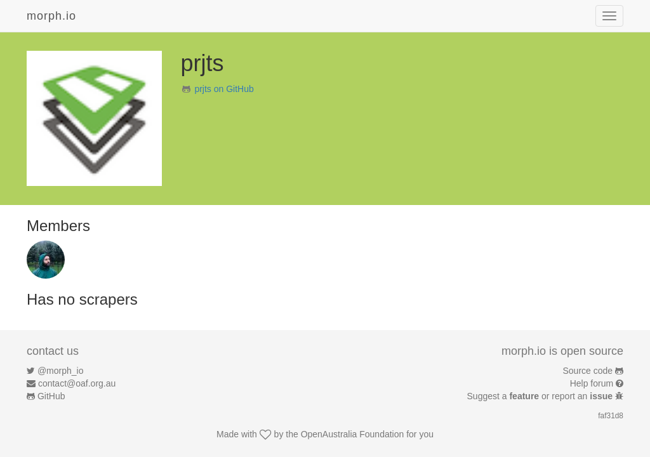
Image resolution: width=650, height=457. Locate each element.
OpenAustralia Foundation (352, 434)
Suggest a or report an (541, 396)
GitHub (51, 396)
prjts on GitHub (223, 89)
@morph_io (60, 371)
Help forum (591, 383)
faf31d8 (610, 415)
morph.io (51, 16)
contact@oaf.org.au (77, 383)
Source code (588, 371)
